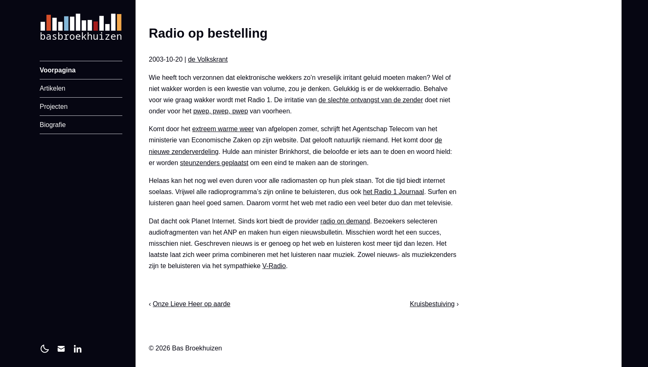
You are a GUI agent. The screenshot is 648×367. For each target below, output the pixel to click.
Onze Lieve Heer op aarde (192, 303)
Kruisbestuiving (432, 303)
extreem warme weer (223, 128)
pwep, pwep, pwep (220, 111)
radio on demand (345, 221)
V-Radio (274, 265)
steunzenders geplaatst (214, 162)
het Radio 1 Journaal (393, 191)
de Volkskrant (208, 59)
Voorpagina (58, 70)
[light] (45, 349)
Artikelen (52, 88)
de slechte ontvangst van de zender (371, 99)
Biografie (53, 124)
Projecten (54, 106)
